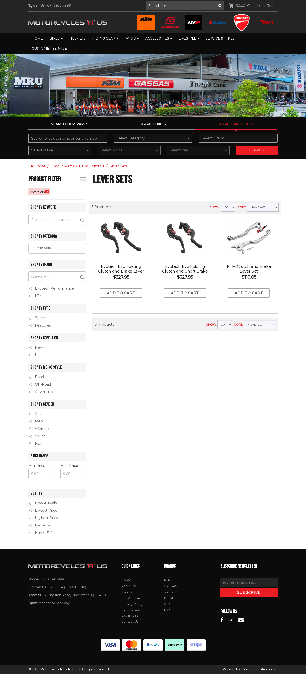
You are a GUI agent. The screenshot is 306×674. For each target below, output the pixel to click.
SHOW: (214, 207)
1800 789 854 (52, 587)
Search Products (235, 124)
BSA (167, 610)
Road (36, 377)
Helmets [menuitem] (77, 38)
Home (37, 38)
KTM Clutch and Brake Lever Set (249, 269)
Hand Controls (91, 166)
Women (39, 429)
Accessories (158, 38)
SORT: (241, 207)
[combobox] (153, 138)
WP (167, 604)
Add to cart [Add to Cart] (121, 293)
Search (256, 150)
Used (36, 355)
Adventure (41, 392)
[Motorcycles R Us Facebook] (221, 620)
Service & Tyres (220, 38)
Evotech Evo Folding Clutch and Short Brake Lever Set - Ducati (185, 271)
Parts (132, 38)
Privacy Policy (132, 604)
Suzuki (169, 592)
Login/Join (265, 5)
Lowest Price (43, 510)
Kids (35, 443)
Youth (37, 436)
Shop (55, 166)
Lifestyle (189, 38)
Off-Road (40, 384)
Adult (37, 414)
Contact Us (129, 622)
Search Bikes (152, 124)
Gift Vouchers (131, 598)
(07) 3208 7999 (58, 5)
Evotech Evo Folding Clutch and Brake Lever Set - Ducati (121, 271)
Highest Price (43, 518)
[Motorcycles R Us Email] (241, 620)
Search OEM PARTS (69, 124)
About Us (128, 586)
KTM (167, 580)
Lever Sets (118, 166)
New (36, 347)
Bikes (56, 38)
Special (38, 318)
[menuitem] (185, 5)
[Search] (220, 6)
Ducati (169, 598)
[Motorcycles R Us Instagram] (231, 620)
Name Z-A (40, 533)
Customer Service (49, 48)
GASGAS (170, 586)
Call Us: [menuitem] (51, 5)
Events (126, 592)
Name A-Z (40, 525)
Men (36, 421)
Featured (40, 325)
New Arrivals (43, 503)
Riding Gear (105, 38)
